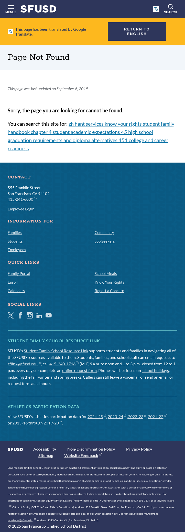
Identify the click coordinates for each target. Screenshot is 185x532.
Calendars (16, 290)
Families (15, 232)
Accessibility (44, 448)
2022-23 (137, 416)
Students (15, 241)
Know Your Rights (109, 282)
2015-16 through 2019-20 (37, 422)
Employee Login (21, 209)
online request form (79, 370)
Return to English (137, 31)
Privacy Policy (139, 448)
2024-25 (97, 416)
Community (104, 232)
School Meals (106, 273)
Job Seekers (105, 241)
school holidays (155, 370)
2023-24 (117, 416)
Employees (17, 249)
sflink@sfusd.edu (24, 363)
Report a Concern (109, 290)
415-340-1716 (64, 363)
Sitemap (45, 455)
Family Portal (19, 273)
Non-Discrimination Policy (91, 448)
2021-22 (157, 416)
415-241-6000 (22, 198)
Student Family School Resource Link (56, 350)
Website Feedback (83, 455)
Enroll (13, 282)
